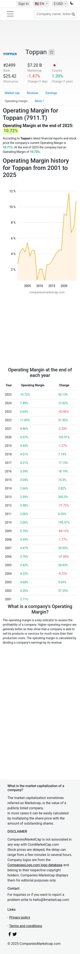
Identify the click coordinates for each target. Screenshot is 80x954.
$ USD (59, 4)
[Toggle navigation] (10, 14)
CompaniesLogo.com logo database (34, 865)
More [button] (38, 101)
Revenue (32, 93)
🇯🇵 (54, 65)
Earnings (51, 93)
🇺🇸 (40, 4)
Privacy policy (19, 917)
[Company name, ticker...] (55, 14)
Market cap (12, 93)
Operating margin (16, 101)
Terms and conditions (25, 926)
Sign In (23, 4)
